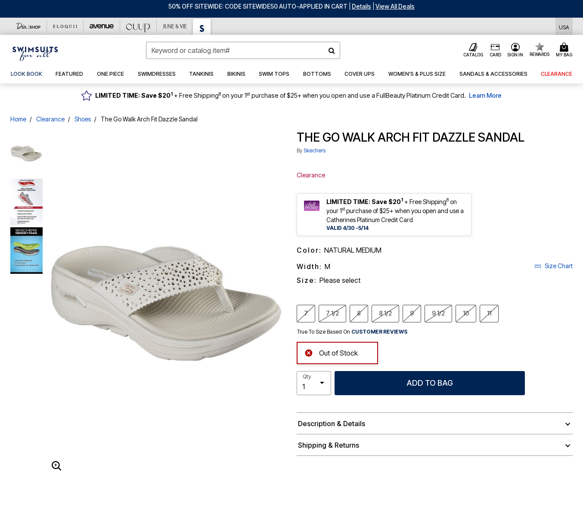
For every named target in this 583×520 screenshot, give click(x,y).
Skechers (315, 150)
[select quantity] (314, 383)
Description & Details (331, 423)
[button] (361, 6)
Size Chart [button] (553, 265)
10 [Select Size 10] (466, 313)
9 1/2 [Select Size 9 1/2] (438, 313)
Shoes (82, 119)
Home (18, 119)
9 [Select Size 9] (412, 313)
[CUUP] (138, 26)
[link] (26, 74)
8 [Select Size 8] (359, 313)
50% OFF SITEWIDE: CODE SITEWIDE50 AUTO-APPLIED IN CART (257, 6)
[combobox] (243, 50)
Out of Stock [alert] (331, 352)
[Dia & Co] (28, 26)
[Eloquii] (65, 26)
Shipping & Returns (328, 445)
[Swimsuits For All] (202, 27)
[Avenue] (102, 26)
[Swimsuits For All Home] (35, 53)
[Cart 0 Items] (565, 50)
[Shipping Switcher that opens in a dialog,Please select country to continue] (564, 26)
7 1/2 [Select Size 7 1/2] (332, 313)
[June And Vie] (175, 26)
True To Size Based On (352, 332)
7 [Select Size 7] (306, 313)
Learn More (485, 95)
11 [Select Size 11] (489, 313)
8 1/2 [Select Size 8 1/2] (385, 313)
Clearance (50, 119)
